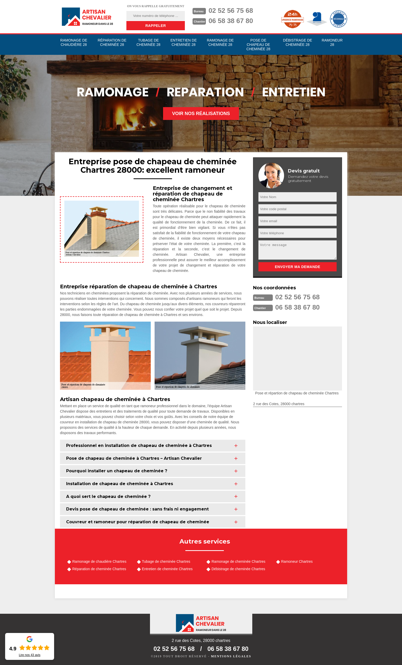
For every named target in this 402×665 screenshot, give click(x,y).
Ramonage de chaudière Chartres (99, 561)
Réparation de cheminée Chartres (99, 569)
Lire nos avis (29, 655)
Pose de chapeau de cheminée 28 (258, 44)
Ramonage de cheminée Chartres (238, 561)
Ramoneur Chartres (297, 561)
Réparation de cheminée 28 (112, 42)
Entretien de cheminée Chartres (167, 569)
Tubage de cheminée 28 (148, 42)
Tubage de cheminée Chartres (166, 561)
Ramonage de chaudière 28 (73, 42)
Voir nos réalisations (201, 113)
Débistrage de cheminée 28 (297, 42)
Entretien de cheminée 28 (183, 42)
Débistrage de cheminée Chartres (238, 569)
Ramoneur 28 (332, 42)
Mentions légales (231, 656)
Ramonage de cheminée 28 (220, 42)
